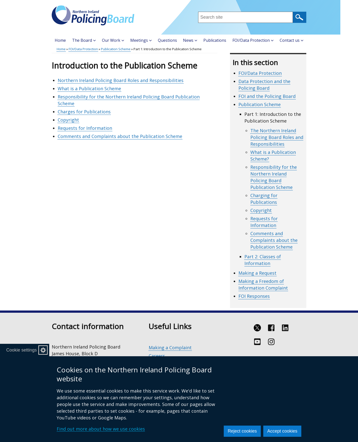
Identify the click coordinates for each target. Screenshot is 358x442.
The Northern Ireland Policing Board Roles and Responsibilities (276, 137)
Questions (167, 40)
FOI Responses (254, 296)
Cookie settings (21, 350)
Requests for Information (85, 128)
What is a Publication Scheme (89, 88)
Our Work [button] (113, 40)
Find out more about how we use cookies (101, 429)
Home (60, 40)
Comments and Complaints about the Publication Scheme (120, 136)
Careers (157, 356)
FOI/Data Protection (83, 49)
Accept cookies (282, 431)
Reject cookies (242, 431)
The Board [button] (84, 40)
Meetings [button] (141, 40)
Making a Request (257, 273)
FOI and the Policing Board (267, 96)
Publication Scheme (116, 49)
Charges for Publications (84, 112)
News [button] (190, 40)
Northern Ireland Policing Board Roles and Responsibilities (120, 80)
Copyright (68, 120)
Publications (214, 40)
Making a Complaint (170, 348)
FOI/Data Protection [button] (252, 40)
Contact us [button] (291, 40)
